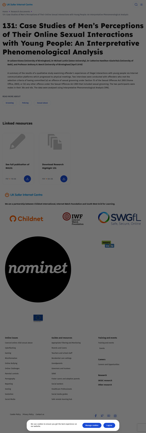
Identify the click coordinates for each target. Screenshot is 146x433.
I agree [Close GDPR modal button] (109, 425)
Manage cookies (91, 425)
